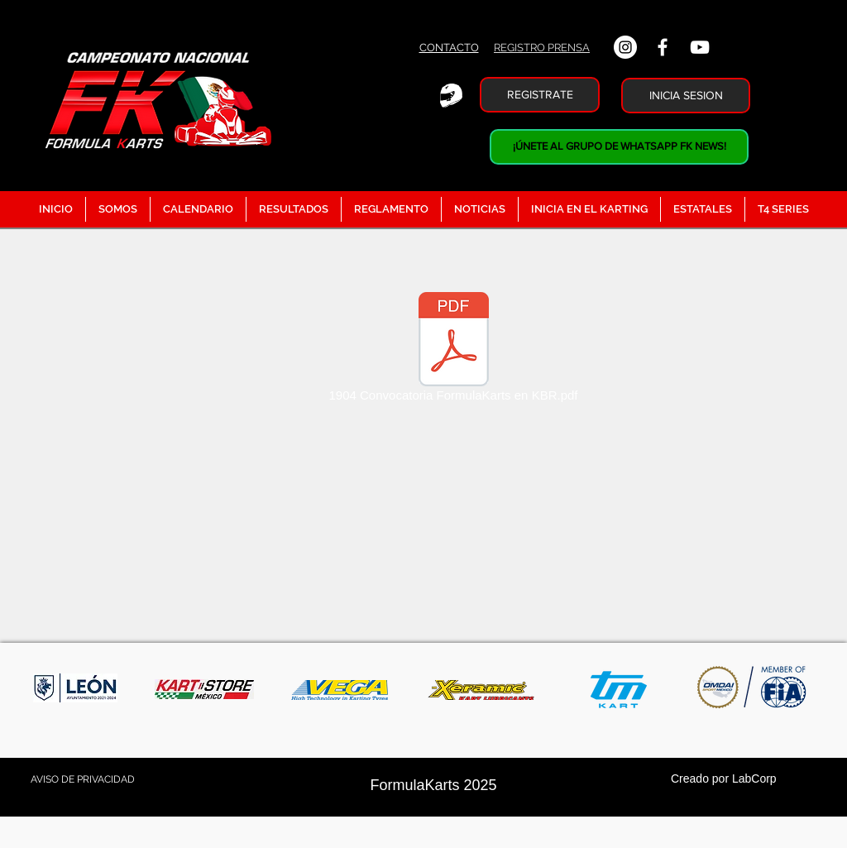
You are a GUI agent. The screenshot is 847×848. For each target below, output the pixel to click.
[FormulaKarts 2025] (433, 785)
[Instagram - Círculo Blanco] (625, 47)
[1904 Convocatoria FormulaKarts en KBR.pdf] (453, 350)
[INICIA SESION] (685, 95)
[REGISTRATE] (540, 95)
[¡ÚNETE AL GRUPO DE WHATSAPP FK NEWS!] (619, 147)
